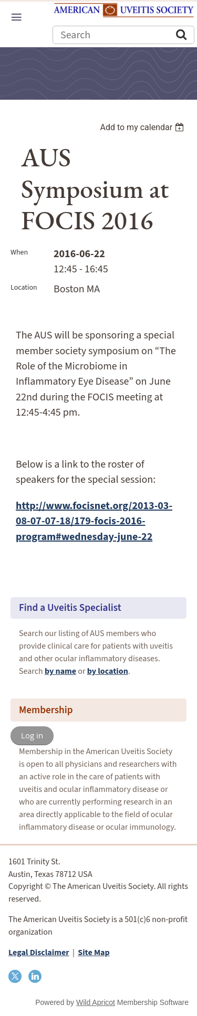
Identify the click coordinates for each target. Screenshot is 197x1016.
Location (24, 287)
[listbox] (143, 127)
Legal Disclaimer (38, 952)
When (19, 252)
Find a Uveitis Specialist (70, 607)
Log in (32, 735)
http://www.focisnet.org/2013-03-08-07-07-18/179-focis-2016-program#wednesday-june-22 (94, 521)
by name (60, 671)
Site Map (93, 952)
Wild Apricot (95, 1002)
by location (107, 671)
